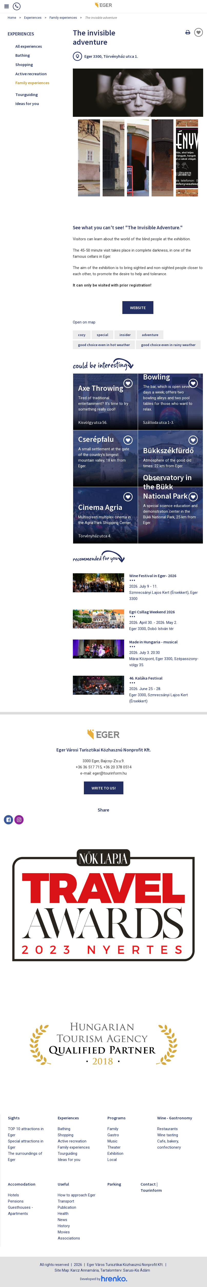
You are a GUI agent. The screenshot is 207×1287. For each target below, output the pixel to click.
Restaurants (167, 1129)
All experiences (28, 46)
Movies (64, 1232)
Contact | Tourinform (153, 1186)
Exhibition (115, 1153)
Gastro (113, 1135)
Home (12, 18)
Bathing (22, 55)
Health (63, 1213)
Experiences (33, 18)
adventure (150, 334)
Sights (15, 1117)
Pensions (16, 1201)
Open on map (84, 322)
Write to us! (104, 787)
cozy (81, 334)
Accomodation (24, 1183)
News (62, 1219)
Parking (115, 1183)
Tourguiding (26, 94)
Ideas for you (27, 103)
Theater (114, 1147)
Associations (69, 1238)
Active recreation (31, 73)
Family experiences (63, 18)
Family (112, 1129)
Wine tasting (167, 1135)
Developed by (103, 1279)
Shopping (24, 64)
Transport (66, 1201)
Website (138, 307)
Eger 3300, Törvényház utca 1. (111, 56)
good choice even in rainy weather (168, 344)
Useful (65, 1183)
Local (112, 1159)
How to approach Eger (76, 1195)
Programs (118, 1117)
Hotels (13, 1195)
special (102, 334)
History (64, 1226)
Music (112, 1141)
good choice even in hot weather (104, 344)
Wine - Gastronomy (178, 1117)
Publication (67, 1207)
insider (125, 334)
